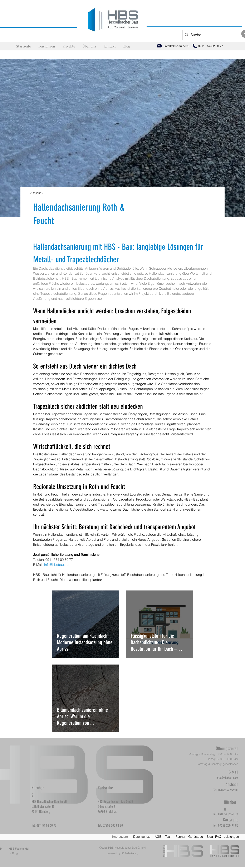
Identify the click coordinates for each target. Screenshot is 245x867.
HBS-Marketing (129, 853)
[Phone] (195, 46)
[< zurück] (37, 193)
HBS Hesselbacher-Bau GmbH (127, 847)
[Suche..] (209, 35)
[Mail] (159, 46)
